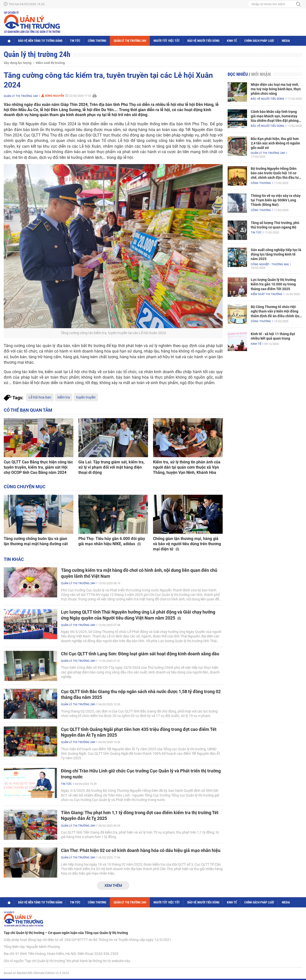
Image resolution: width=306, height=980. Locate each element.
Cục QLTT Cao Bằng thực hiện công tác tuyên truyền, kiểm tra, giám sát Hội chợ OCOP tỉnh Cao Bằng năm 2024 (38, 467)
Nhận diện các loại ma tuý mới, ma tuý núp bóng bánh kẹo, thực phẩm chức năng (276, 89)
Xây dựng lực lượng (17, 63)
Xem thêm (113, 886)
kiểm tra (63, 397)
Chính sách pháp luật (259, 41)
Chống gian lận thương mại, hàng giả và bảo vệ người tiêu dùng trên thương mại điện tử (187, 543)
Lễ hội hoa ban (40, 397)
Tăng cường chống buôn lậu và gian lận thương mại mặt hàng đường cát (36, 541)
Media (286, 41)
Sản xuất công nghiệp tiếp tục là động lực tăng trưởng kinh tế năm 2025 (276, 254)
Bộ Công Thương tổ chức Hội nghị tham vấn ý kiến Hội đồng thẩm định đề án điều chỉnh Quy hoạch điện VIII (276, 311)
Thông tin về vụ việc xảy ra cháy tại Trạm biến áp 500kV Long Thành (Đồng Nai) (276, 200)
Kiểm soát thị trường (50, 63)
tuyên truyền (86, 397)
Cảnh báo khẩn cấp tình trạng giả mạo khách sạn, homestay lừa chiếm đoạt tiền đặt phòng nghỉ (275, 116)
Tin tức (75, 41)
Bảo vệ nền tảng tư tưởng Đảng (40, 41)
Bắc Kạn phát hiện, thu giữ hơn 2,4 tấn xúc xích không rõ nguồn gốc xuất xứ (275, 143)
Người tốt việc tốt (166, 41)
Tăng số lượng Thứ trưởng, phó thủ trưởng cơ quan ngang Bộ (275, 225)
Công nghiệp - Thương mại (270, 264)
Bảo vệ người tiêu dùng (203, 41)
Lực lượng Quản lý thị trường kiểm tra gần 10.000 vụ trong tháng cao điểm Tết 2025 (273, 284)
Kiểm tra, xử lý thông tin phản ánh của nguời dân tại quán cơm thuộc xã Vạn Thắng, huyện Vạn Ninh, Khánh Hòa (186, 467)
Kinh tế (232, 41)
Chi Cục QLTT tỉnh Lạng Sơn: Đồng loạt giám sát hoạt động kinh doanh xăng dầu (140, 653)
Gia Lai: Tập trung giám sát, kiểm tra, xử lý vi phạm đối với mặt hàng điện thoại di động (111, 467)
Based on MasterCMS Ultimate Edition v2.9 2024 (36, 973)
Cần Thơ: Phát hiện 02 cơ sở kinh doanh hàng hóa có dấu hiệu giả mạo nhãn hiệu (140, 850)
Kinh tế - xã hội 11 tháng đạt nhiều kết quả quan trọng (273, 336)
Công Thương (97, 41)
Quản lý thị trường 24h (130, 41)
